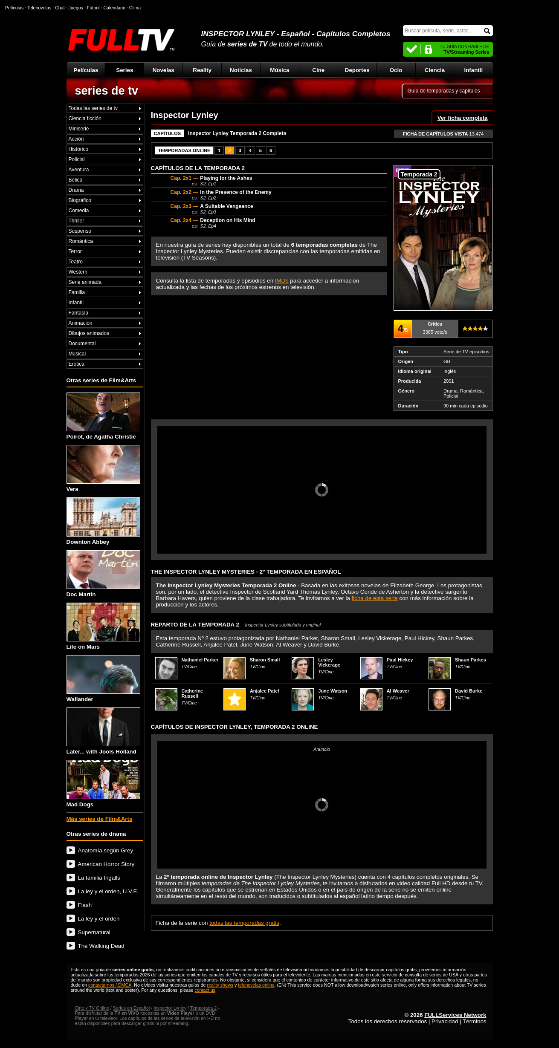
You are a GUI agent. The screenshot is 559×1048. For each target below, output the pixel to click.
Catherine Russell (192, 693)
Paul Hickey (400, 659)
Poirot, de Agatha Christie (103, 416)
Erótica (76, 364)
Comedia (79, 211)
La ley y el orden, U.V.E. (108, 891)
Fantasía (79, 313)
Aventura (79, 170)
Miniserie (79, 129)
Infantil (473, 70)
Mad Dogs (103, 783)
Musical (77, 354)
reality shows (220, 984)
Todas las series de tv (93, 108)
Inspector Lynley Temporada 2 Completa (237, 133)
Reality (202, 70)
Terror (75, 251)
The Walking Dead (101, 946)
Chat (60, 7)
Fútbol (93, 7)
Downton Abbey (103, 521)
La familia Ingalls (99, 878)
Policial (77, 159)
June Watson (332, 690)
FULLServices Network (455, 1015)
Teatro (76, 262)
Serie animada (85, 282)
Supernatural (94, 932)
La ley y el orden (99, 918)
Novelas (163, 70)
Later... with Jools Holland (103, 731)
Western (78, 272)
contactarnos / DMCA (109, 984)
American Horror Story (106, 864)
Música (279, 70)
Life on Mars (103, 626)
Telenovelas (39, 7)
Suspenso (80, 231)
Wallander (103, 678)
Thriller (76, 221)
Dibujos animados (89, 333)
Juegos (76, 7)
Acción (76, 139)
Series (124, 70)
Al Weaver (398, 690)
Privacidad (445, 1021)
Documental (82, 343)
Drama (76, 190)
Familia (77, 292)
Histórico (79, 149)
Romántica (81, 241)
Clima (135, 7)
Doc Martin (103, 574)
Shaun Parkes (470, 659)
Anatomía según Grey (105, 850)
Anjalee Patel (264, 690)
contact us (204, 990)
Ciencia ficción (85, 118)
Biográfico (80, 200)
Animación (81, 323)
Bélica (76, 180)
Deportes (357, 70)
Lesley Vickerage (329, 662)
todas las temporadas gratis (244, 923)
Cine (318, 70)
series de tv (107, 90)
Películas (86, 70)
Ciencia (435, 70)
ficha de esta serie (375, 598)
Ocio (396, 70)
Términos (475, 1021)
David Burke (468, 690)
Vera (103, 468)
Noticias (241, 70)
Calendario (114, 7)
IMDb (282, 280)
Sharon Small (265, 659)
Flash (85, 905)
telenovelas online (256, 984)
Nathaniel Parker (200, 659)
